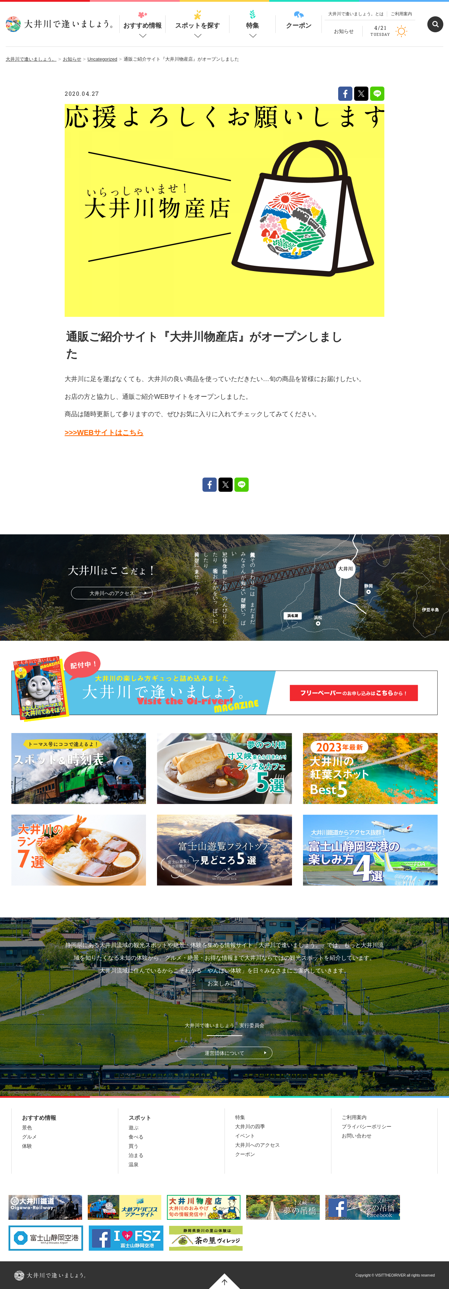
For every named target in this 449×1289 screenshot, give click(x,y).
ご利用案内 (401, 13)
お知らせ (344, 31)
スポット (140, 1118)
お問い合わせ (357, 1136)
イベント (245, 1136)
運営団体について (224, 1053)
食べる (136, 1137)
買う (134, 1146)
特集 (252, 19)
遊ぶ (134, 1127)
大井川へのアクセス (112, 593)
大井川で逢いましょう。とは (356, 13)
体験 (27, 1146)
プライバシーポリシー (366, 1126)
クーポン (299, 19)
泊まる (136, 1155)
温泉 (134, 1164)
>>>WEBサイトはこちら (104, 432)
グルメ (29, 1137)
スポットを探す (197, 19)
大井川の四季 (250, 1126)
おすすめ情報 (142, 19)
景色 (27, 1127)
